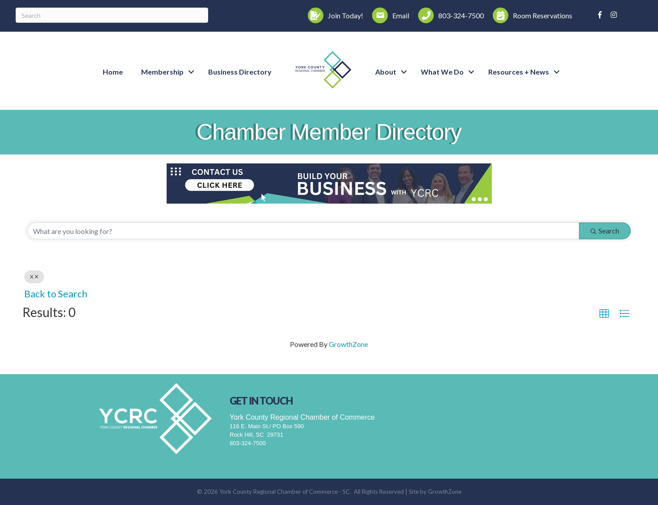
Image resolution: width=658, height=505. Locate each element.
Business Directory (240, 71)
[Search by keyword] (303, 230)
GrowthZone (348, 344)
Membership (162, 71)
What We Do (442, 71)
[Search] (112, 15)
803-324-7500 (248, 443)
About (385, 71)
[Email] (388, 15)
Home (113, 71)
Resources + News (518, 71)
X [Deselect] (34, 276)
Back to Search (55, 294)
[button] (604, 314)
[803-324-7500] (449, 15)
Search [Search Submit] (605, 230)
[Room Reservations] (530, 15)
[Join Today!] (333, 15)
